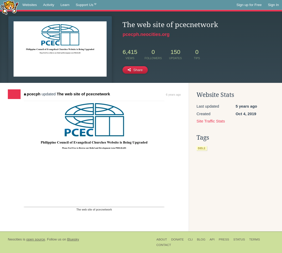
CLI (190, 239)
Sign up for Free (249, 5)
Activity (48, 5)
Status (239, 239)
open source (35, 239)
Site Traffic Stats (211, 121)
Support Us (86, 5)
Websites (29, 5)
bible (202, 148)
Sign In (273, 5)
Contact (163, 245)
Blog (201, 239)
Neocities (15, 239)
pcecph (32, 94)
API (212, 239)
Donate (177, 239)
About (161, 239)
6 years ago (173, 94)
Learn (65, 5)
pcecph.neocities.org (145, 34)
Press (224, 239)
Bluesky (73, 239)
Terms (254, 239)
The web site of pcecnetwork (83, 94)
